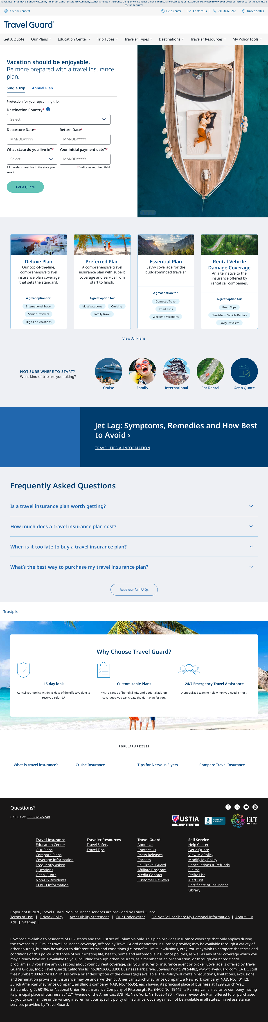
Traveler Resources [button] (208, 39)
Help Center (171, 11)
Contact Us (197, 11)
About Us (145, 844)
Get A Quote (13, 39)
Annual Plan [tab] (42, 88)
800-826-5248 (224, 11)
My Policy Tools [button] (247, 39)
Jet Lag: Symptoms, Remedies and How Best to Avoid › (176, 430)
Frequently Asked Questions (50, 867)
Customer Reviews (153, 880)
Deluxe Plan (38, 261)
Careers (144, 859)
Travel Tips (96, 849)
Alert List (195, 880)
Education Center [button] (74, 39)
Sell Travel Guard (151, 864)
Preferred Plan (102, 261)
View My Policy (200, 854)
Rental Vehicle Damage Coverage (229, 264)
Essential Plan (166, 261)
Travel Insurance (50, 839)
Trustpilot (148, 212)
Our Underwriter (130, 916)
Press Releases (150, 854)
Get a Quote (25, 187)
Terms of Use (21, 916)
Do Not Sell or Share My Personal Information (191, 916)
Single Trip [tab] (16, 88)
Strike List (196, 874)
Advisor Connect (17, 11)
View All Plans (134, 338)
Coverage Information (55, 859)
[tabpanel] (62, 150)
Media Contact (149, 874)
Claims (194, 869)
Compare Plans (49, 854)
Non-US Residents (51, 880)
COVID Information (52, 884)
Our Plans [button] (41, 39)
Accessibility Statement (89, 916)
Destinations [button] (171, 39)
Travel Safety (97, 844)
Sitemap (29, 922)
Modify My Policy (202, 859)
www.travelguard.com (218, 969)
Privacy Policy (51, 916)
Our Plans (44, 849)
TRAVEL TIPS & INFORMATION (122, 447)
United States (253, 11)
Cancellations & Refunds (209, 864)
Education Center (50, 844)
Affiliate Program (152, 869)
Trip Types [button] (107, 39)
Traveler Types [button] (138, 39)
